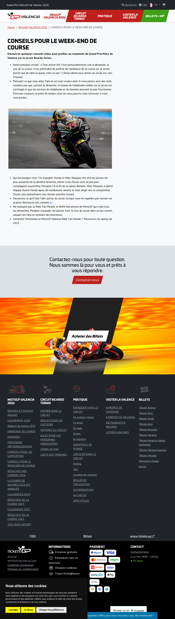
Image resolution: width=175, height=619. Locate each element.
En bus (77, 433)
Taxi (75, 469)
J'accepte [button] (13, 610)
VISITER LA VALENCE (130, 15)
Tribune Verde (146, 418)
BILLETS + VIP (155, 16)
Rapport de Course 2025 (22, 426)
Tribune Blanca (147, 407)
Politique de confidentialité (23, 569)
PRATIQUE (105, 16)
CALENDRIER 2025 (19, 509)
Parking (77, 463)
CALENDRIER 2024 (19, 494)
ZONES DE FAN (49, 449)
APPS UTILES (81, 500)
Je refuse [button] (28, 610)
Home (11, 27)
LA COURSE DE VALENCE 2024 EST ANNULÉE (19, 485)
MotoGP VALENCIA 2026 (54, 15)
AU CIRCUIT (80, 495)
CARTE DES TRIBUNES (53, 454)
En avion (78, 422)
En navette (79, 439)
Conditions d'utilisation (20, 565)
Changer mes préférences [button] (51, 610)
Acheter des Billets (87, 336)
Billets (87, 536)
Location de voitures (85, 474)
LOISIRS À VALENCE (117, 432)
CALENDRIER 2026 (19, 420)
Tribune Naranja (148, 435)
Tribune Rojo (146, 413)
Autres (142, 466)
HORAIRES (14, 437)
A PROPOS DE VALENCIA (120, 417)
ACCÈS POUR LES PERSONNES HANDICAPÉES (50, 439)
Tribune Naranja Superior (152, 450)
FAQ (33, 536)
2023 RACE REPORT (19, 524)
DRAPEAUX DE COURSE (21, 431)
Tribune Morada (147, 455)
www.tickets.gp (142, 536)
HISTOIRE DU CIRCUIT (53, 430)
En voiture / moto (83, 417)
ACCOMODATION (83, 489)
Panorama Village (149, 461)
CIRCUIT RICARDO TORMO (80, 16)
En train (77, 428)
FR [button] (153, 5)
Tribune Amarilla (148, 429)
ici (51, 202)
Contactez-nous (87, 280)
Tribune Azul (146, 424)
